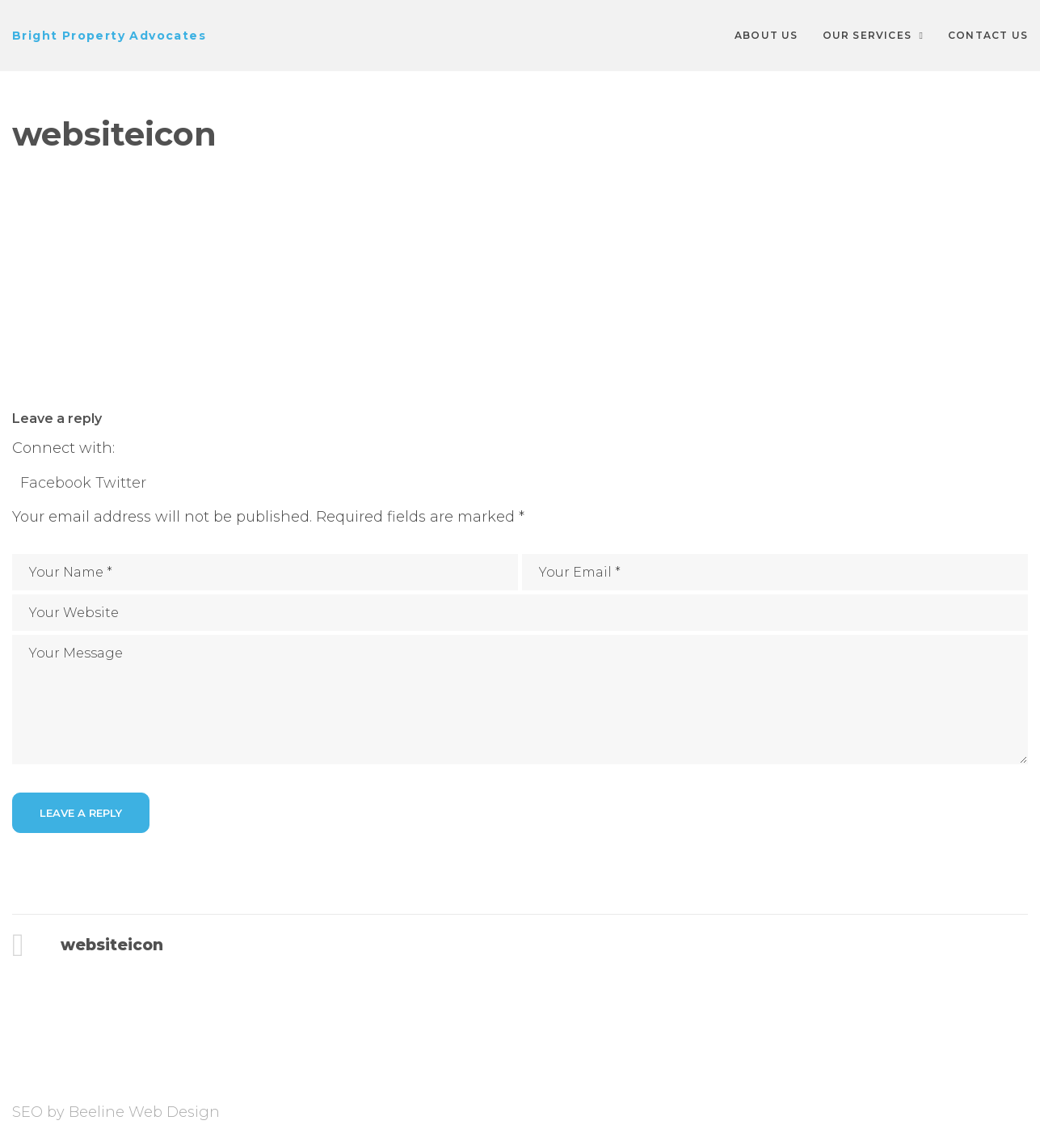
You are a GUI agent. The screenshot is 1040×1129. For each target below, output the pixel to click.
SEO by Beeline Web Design (116, 1112)
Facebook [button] (57, 483)
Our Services (867, 35)
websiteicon (111, 945)
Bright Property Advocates (109, 35)
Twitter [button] (120, 483)
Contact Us (988, 35)
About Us (766, 35)
